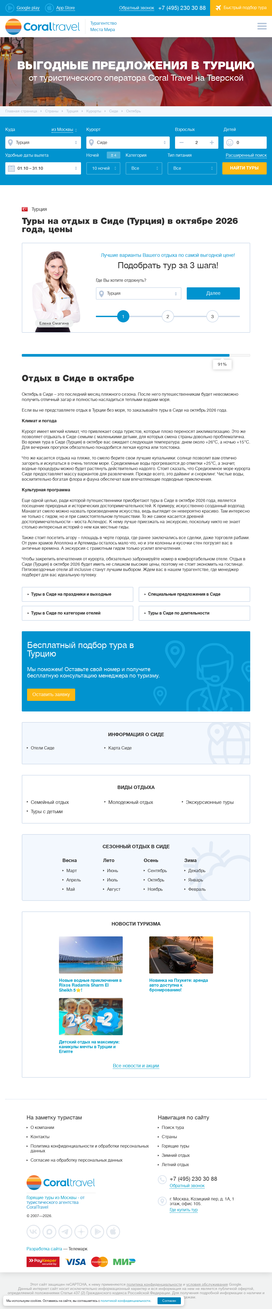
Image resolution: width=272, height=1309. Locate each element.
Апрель (73, 880)
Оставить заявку (51, 694)
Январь (195, 880)
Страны (169, 1137)
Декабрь (196, 870)
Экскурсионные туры (210, 802)
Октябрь (156, 880)
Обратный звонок (187, 1185)
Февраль (197, 889)
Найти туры (244, 168)
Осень (151, 860)
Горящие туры (175, 1146)
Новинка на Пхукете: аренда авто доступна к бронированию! (178, 985)
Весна (69, 860)
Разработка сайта (44, 1249)
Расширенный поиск (246, 155)
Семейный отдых (50, 802)
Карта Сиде (120, 748)
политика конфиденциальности (154, 1284)
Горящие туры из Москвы (51, 1197)
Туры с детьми (47, 811)
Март (71, 870)
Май (70, 889)
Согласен (169, 1301)
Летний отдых (175, 1164)
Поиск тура (173, 1127)
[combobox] (57, 130)
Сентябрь (157, 870)
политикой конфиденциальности (125, 1301)
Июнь (112, 870)
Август (113, 889)
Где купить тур (184, 1210)
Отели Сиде (42, 748)
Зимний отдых (176, 1155)
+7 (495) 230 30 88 (182, 8)
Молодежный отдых (130, 802)
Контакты (40, 1137)
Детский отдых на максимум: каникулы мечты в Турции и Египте (89, 1047)
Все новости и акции (136, 1065)
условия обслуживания (207, 1284)
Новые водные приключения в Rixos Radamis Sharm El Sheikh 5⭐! (90, 985)
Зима (190, 860)
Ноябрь (155, 889)
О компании (42, 1127)
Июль (112, 880)
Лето (108, 860)
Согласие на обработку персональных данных (76, 1160)
